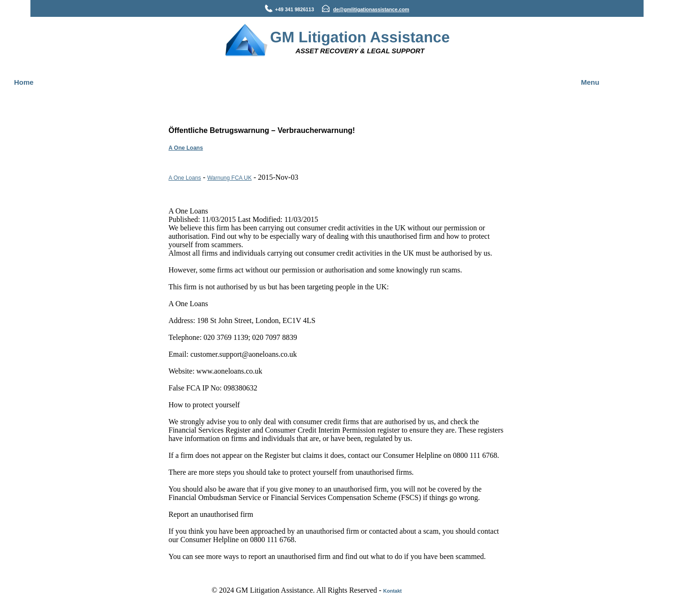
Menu (590, 82)
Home (24, 82)
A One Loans (185, 148)
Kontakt (392, 591)
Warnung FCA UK (229, 178)
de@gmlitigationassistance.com (371, 9)
